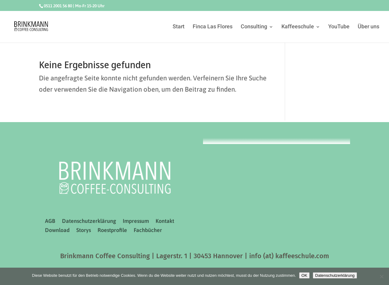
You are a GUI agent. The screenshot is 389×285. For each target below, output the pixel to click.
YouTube (338, 28)
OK (304, 275)
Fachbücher (148, 230)
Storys (83, 230)
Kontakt (165, 221)
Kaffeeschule (297, 28)
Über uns (368, 28)
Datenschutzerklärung (89, 221)
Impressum (136, 221)
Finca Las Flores (212, 28)
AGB (50, 221)
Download (57, 230)
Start (178, 28)
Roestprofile (112, 230)
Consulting (254, 28)
